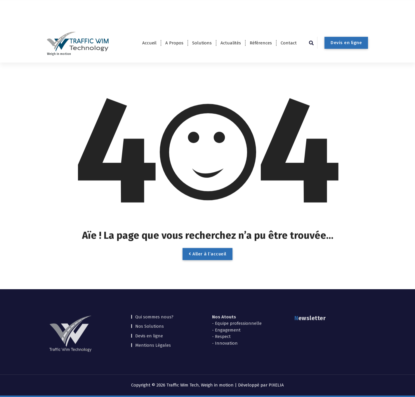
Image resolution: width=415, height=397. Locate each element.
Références (261, 43)
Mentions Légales (153, 329)
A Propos (174, 43)
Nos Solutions (149, 310)
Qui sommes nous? (154, 301)
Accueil (149, 43)
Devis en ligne (346, 42)
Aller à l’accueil (207, 262)
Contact (289, 43)
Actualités (230, 43)
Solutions (202, 43)
